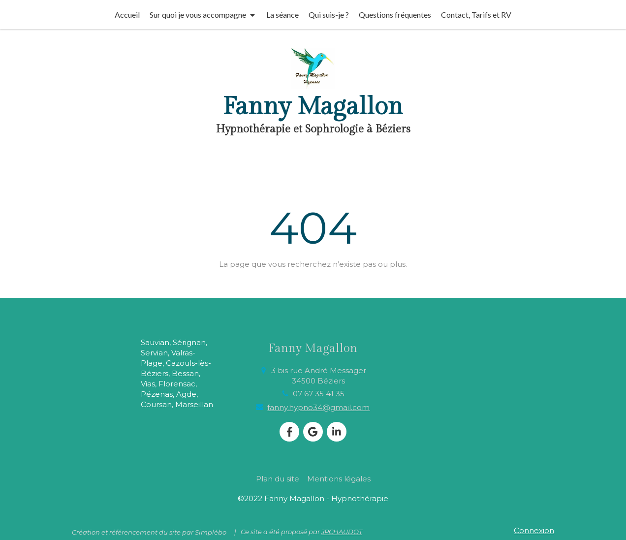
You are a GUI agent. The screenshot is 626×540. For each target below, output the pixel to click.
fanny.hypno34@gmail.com (318, 407)
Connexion (534, 530)
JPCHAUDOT (341, 532)
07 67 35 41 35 (318, 393)
